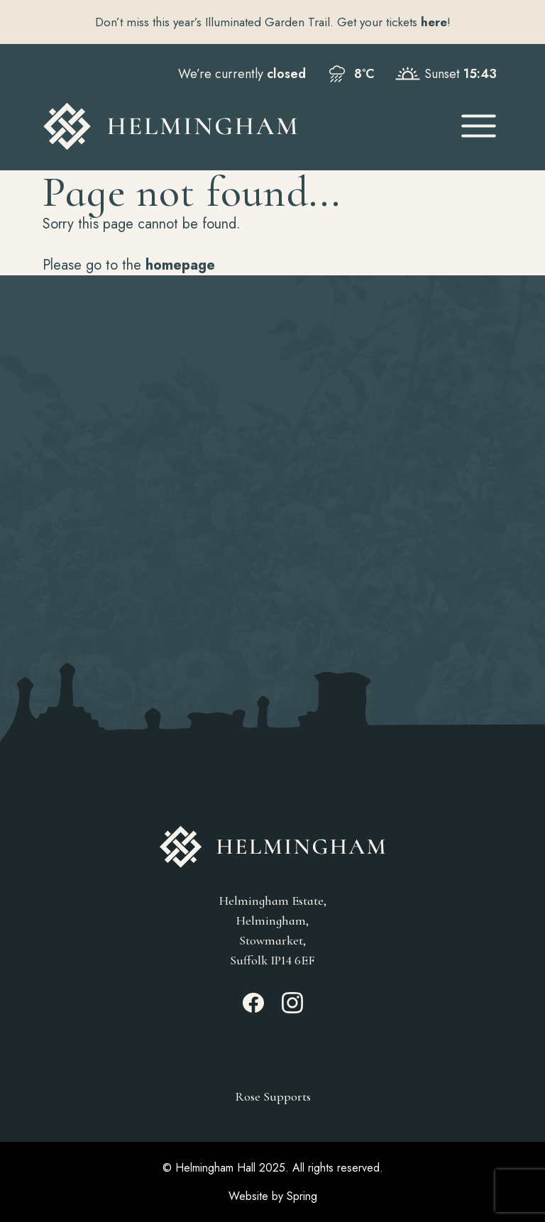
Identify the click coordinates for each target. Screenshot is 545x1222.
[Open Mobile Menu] (478, 126)
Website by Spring (273, 1196)
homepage (180, 265)
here (434, 22)
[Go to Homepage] (238, 126)
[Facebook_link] (253, 1009)
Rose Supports (273, 1096)
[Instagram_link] (292, 1009)
